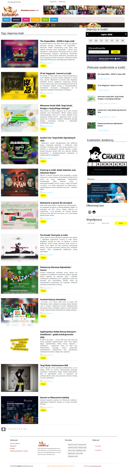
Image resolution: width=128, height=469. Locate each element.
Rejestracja (62, 2)
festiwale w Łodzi (73, 456)
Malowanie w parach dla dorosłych (56, 203)
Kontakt (12, 448)
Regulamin (13, 446)
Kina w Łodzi (71, 450)
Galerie (54, 20)
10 (24, 429)
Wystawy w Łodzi (81, 450)
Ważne (45, 20)
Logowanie (53, 2)
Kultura (6, 20)
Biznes (26, 20)
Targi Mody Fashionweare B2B (54, 365)
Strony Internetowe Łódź (95, 466)
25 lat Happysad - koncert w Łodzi (55, 73)
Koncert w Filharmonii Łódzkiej (54, 397)
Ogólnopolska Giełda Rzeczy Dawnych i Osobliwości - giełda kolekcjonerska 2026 (58, 334)
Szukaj (115, 52)
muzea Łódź (79, 453)
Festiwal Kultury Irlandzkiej (53, 299)
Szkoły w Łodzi (82, 447)
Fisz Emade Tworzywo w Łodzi (54, 235)
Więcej (43, 66)
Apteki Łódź (71, 453)
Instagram (98, 450)
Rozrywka (16, 20)
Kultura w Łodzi (72, 444)
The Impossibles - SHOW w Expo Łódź (57, 41)
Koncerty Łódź (82, 444)
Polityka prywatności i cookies (19, 451)
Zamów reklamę (15, 443)
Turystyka (35, 20)
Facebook (98, 446)
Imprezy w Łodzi (72, 447)
